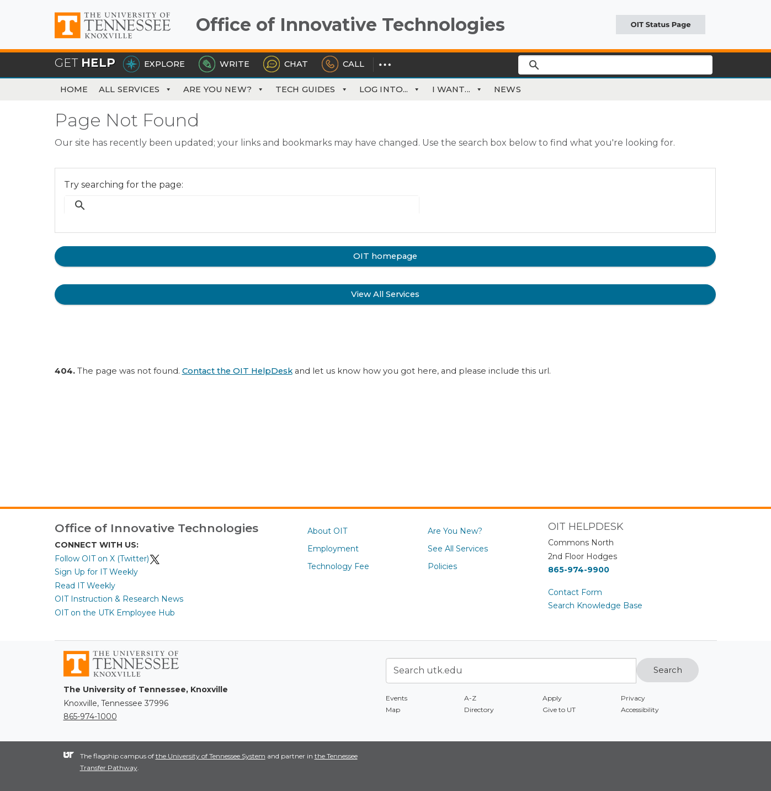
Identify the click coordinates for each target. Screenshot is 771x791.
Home (74, 89)
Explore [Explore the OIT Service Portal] (154, 64)
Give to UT (559, 709)
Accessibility (640, 709)
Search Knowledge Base (595, 605)
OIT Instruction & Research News (119, 599)
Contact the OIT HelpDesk (237, 371)
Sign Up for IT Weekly (96, 572)
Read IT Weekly (85, 586)
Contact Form (575, 592)
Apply (552, 698)
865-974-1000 (90, 716)
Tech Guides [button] (311, 89)
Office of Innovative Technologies (350, 24)
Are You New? (223, 89)
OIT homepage (385, 256)
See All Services (458, 549)
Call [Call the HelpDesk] (343, 64)
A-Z (470, 698)
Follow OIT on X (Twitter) (108, 559)
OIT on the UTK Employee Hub (115, 613)
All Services (135, 89)
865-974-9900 (578, 570)
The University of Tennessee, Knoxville (121, 39)
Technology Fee (338, 566)
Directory (479, 709)
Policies (442, 566)
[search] (615, 64)
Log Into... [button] (390, 89)
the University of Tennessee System (210, 756)
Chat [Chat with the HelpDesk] (285, 64)
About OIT (327, 531)
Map (393, 709)
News (507, 89)
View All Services (385, 294)
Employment (333, 549)
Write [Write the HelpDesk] (224, 64)
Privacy (633, 698)
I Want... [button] (457, 89)
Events (396, 698)
